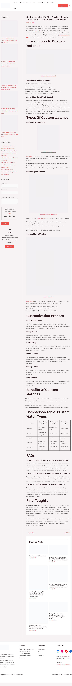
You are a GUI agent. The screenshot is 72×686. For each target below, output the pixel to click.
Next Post (67, 535)
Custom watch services (27, 3)
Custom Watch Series (24, 655)
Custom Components (24, 657)
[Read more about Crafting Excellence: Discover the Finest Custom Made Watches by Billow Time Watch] (58, 577)
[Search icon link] (70, 6)
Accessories (22, 661)
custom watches (37, 30)
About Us (41, 3)
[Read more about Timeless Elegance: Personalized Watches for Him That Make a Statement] (38, 616)
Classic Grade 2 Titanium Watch (48, 76)
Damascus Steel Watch (48, 299)
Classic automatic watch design (48, 152)
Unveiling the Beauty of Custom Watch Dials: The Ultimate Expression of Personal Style (37, 598)
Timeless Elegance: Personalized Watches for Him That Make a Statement (38, 630)
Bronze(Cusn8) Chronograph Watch (48, 214)
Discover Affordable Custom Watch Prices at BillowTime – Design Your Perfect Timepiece (58, 561)
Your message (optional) (9, 201)
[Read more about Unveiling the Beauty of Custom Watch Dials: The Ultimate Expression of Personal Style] (38, 581)
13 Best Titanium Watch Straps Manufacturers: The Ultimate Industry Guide (9, 165)
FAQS (39, 655)
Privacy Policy (41, 653)
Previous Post (31, 535)
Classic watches (30, 303)
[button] (34, 3)
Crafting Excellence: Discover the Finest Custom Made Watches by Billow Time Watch (58, 590)
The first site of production (38, 558)
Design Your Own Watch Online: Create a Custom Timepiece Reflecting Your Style (57, 619)
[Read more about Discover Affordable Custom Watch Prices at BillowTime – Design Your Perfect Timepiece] (58, 552)
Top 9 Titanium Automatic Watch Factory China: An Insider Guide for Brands (8, 153)
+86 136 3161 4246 (66, 660)
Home (15, 3)
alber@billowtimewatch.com (64, 668)
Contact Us (50, 3)
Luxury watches (30, 156)
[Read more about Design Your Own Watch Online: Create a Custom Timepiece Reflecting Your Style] (58, 610)
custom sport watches (42, 218)
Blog (15, 8)
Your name (9, 185)
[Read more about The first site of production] (38, 551)
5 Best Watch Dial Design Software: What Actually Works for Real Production (9, 172)
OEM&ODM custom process (26, 653)
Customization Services (25, 659)
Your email (9, 192)
